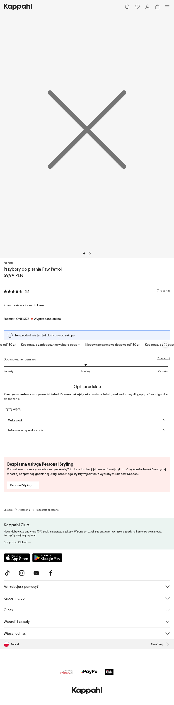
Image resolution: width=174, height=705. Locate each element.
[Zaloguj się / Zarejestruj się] (147, 7)
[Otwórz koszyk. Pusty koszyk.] (157, 7)
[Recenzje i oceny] (87, 290)
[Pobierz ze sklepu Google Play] (47, 557)
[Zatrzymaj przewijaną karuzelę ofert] (165, 344)
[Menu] (167, 7)
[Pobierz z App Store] (17, 557)
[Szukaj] (127, 7)
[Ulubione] (137, 7)
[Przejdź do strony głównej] (18, 7)
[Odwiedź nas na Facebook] (50, 573)
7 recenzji (163, 358)
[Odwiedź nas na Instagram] (21, 573)
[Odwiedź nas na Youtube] (36, 573)
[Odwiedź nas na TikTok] (7, 573)
